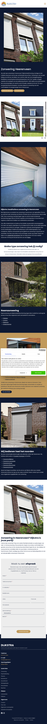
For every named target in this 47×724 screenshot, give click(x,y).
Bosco (18, 377)
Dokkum (3, 696)
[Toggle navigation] (45, 4)
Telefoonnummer (7, 581)
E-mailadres (6, 587)
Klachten (3, 688)
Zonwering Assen (7, 463)
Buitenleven (4, 678)
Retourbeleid (4, 685)
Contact (3, 702)
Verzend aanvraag (23, 631)
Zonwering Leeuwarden (9, 461)
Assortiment (4, 681)
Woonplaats (6, 605)
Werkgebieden (5, 683)
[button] (42, 138)
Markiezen (6, 322)
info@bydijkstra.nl (5, 659)
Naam (5, 576)
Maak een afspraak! (7, 90)
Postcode (33, 599)
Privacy (26, 720)
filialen (29, 237)
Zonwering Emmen (8, 467)
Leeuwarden (4, 694)
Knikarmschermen (10, 379)
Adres (4, 599)
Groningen (21, 456)
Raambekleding (5, 673)
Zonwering (4, 671)
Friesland (16, 456)
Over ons (3, 705)
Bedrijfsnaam (6, 593)
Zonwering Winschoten (9, 465)
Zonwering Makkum (8, 459)
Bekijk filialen (4, 664)
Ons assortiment (19, 90)
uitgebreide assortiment (13, 235)
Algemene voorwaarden (7, 707)
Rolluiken (5, 318)
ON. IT (33, 718)
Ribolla (23, 377)
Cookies (31, 720)
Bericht (5, 616)
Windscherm (8, 373)
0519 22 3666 (4, 655)
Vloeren (3, 676)
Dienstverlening (7, 610)
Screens (5, 320)
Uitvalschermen (7, 324)
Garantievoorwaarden (6, 709)
